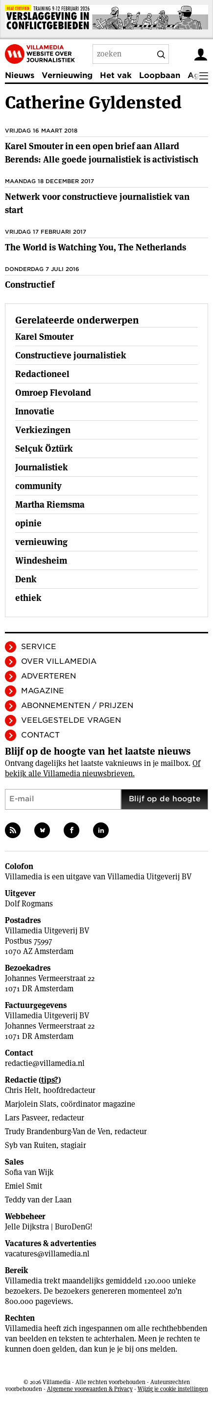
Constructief (29, 284)
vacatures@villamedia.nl (47, 1254)
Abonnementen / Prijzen (77, 705)
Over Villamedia (58, 661)
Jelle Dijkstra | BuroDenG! (49, 1227)
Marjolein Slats (30, 1104)
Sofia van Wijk (29, 1172)
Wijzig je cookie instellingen (173, 1388)
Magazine (42, 690)
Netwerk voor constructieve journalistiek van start (97, 203)
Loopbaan (159, 75)
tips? (49, 1080)
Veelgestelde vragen (71, 720)
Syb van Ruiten (30, 1145)
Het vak (116, 75)
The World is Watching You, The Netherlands (95, 247)
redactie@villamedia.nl (45, 1063)
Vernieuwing (67, 75)
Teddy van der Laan (38, 1200)
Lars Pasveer (26, 1118)
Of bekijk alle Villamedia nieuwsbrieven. (102, 768)
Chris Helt (22, 1090)
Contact (40, 735)
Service (38, 646)
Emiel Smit (23, 1186)
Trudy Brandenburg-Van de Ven (57, 1131)
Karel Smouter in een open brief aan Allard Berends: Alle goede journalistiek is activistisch (101, 152)
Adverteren (48, 676)
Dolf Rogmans (29, 904)
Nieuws (19, 75)
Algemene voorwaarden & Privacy (90, 1388)
